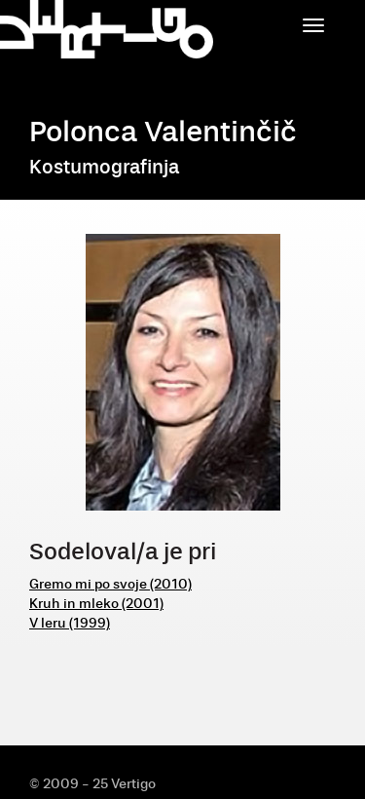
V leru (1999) (69, 623)
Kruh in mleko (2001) (96, 603)
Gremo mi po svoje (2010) (110, 584)
